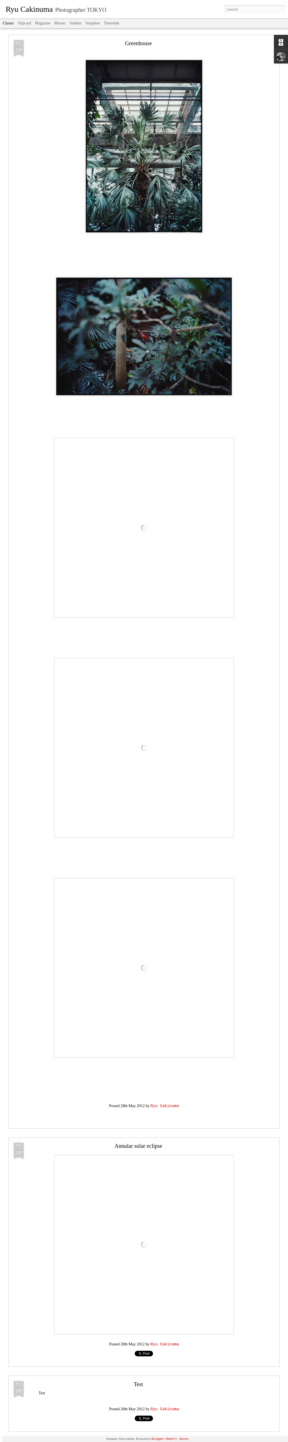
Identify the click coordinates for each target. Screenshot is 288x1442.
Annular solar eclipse (138, 1146)
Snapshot (93, 23)
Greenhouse (138, 43)
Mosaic (60, 23)
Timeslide (112, 23)
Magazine (42, 23)
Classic (8, 23)
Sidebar (76, 23)
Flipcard (24, 23)
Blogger (157, 1439)
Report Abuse (177, 1439)
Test (138, 1384)
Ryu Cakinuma (164, 1106)
